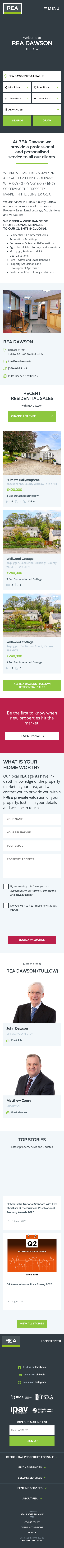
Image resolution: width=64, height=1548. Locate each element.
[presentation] (27, 920)
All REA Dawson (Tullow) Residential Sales (32, 685)
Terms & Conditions (32, 1527)
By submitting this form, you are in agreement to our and (33, 891)
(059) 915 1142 (17, 368)
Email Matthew (19, 1112)
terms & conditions (44, 890)
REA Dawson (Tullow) (26, 76)
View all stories (32, 1323)
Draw (47, 120)
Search (17, 120)
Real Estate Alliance (32, 1514)
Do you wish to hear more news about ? (33, 908)
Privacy (32, 1533)
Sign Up (32, 1441)
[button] (32, 109)
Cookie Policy (32, 1522)
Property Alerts (32, 736)
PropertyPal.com (32, 1541)
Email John (17, 1040)
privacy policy (24, 895)
